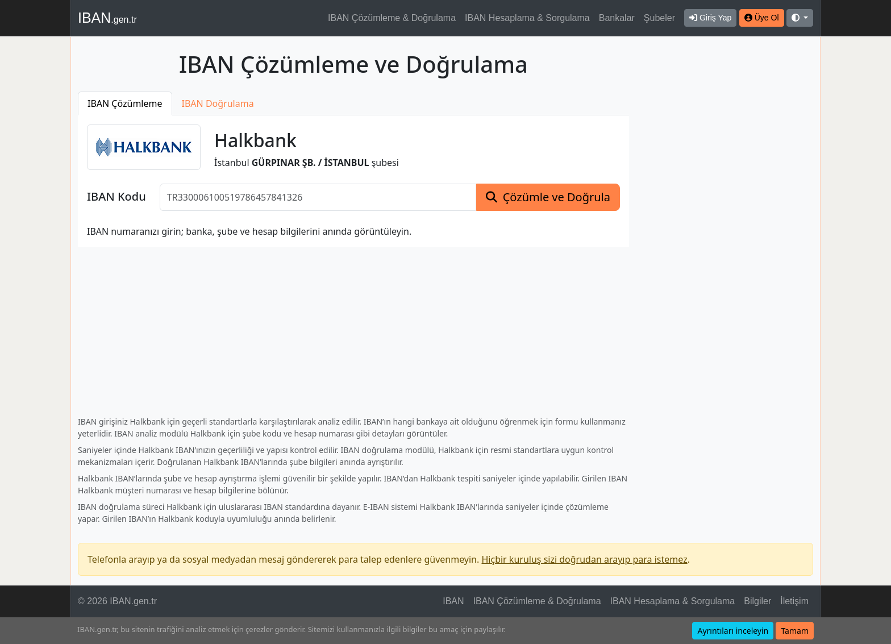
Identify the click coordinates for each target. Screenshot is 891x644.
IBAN (107, 18)
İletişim (794, 601)
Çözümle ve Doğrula (556, 197)
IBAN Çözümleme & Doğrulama (392, 18)
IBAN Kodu (116, 196)
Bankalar (617, 18)
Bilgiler (757, 601)
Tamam (795, 630)
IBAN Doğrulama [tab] (218, 103)
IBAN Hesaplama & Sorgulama (527, 18)
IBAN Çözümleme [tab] (125, 103)
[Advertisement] (728, 221)
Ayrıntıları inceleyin (732, 630)
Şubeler (659, 18)
